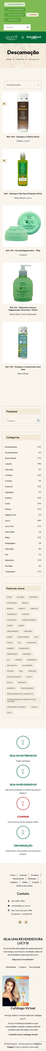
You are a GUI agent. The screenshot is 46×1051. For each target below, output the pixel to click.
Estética (8, 498)
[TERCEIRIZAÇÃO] (23, 832)
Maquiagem (10, 543)
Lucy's (27, 141)
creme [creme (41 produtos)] (21, 625)
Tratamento (10, 571)
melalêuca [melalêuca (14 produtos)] (12, 665)
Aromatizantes (11, 452)
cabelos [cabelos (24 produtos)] (34, 608)
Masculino (9, 549)
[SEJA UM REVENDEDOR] (23, 771)
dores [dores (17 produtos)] (9, 637)
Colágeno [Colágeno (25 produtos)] (11, 620)
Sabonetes (32, 314)
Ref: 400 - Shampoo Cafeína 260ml (23, 136)
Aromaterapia (11, 447)
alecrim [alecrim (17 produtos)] (20, 597)
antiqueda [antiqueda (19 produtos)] (12, 603)
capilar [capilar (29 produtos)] (25, 614)
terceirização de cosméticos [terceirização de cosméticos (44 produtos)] (20, 694)
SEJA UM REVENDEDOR (23, 784)
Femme (8, 509)
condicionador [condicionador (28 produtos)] (29, 620)
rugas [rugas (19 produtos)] (10, 682)
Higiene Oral (10, 515)
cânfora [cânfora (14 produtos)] (28, 631)
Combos (8, 481)
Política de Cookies (24, 886)
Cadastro (14, 882)
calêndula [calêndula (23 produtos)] (12, 614)
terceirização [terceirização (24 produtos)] (27, 688)
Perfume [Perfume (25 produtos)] (32, 671)
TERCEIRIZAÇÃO (23, 845)
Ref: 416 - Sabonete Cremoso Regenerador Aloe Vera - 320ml (23, 308)
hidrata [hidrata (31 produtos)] (10, 648)
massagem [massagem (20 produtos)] (31, 660)
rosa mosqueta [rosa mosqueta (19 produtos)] (14, 677)
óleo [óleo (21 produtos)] (9, 712)
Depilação (9, 492)
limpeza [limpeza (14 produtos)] (18, 660)
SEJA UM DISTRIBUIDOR (23, 755)
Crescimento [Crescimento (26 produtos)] (13, 631)
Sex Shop (9, 566)
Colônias (8, 475)
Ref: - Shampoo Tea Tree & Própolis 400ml (23, 193)
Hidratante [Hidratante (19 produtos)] (24, 648)
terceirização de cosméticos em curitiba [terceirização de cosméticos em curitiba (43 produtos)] (21, 700)
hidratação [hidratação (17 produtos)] (12, 654)
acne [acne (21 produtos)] (9, 597)
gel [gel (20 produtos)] (19, 642)
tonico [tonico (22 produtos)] (34, 707)
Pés (6, 554)
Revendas (32, 878)
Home (9, 59)
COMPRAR (23, 816)
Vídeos (25, 882)
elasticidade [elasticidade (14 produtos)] (23, 637)
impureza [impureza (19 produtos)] (27, 654)
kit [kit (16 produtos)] (8, 660)
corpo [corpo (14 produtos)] (10, 625)
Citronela (9, 469)
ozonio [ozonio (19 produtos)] (10, 671)
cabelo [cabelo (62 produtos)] (22, 608)
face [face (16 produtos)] (36, 637)
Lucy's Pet (9, 526)
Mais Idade (9, 532)
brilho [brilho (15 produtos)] (10, 608)
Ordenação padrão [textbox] (14, 85)
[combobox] (23, 85)
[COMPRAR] (23, 803)
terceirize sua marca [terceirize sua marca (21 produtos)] (16, 707)
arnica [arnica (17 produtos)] (25, 603)
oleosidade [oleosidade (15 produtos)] (27, 665)
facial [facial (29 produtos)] (10, 642)
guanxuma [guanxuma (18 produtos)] (31, 642)
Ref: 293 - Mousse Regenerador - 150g (23, 250)
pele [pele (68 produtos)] (21, 671)
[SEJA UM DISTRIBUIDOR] (23, 742)
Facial (24, 314)
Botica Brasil (19, 198)
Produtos (19, 59)
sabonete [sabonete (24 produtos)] (22, 682)
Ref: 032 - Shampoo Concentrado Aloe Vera (23, 368)
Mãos (7, 537)
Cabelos (19, 141)
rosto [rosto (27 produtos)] (29, 677)
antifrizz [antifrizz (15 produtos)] (33, 597)
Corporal (23, 255)
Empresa (23, 875)
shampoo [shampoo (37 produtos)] (11, 688)
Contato (35, 882)
